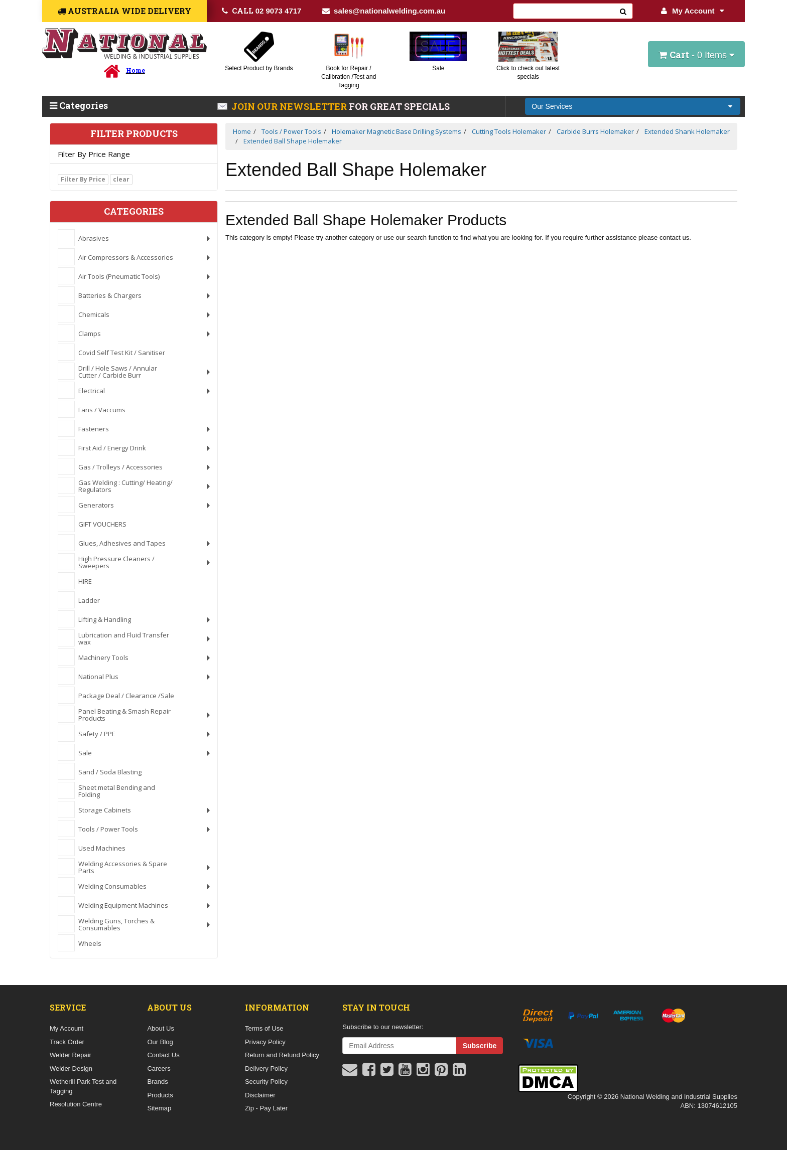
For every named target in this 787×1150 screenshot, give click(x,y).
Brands (157, 1081)
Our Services (552, 106)
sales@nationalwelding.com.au (383, 11)
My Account (692, 11)
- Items (696, 55)
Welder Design (71, 1068)
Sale (438, 68)
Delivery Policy (266, 1068)
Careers (158, 1068)
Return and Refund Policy (282, 1055)
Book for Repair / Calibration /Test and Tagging (348, 77)
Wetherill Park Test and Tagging (83, 1086)
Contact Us (163, 1055)
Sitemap (159, 1108)
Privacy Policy (265, 1042)
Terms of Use (264, 1028)
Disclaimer (260, 1095)
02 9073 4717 (262, 11)
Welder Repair (70, 1055)
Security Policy (266, 1081)
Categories (79, 105)
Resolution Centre (76, 1104)
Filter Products (134, 134)
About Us (160, 1028)
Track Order (67, 1042)
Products (160, 1095)
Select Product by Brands (259, 68)
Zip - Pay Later (266, 1108)
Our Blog (160, 1042)
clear (121, 179)
